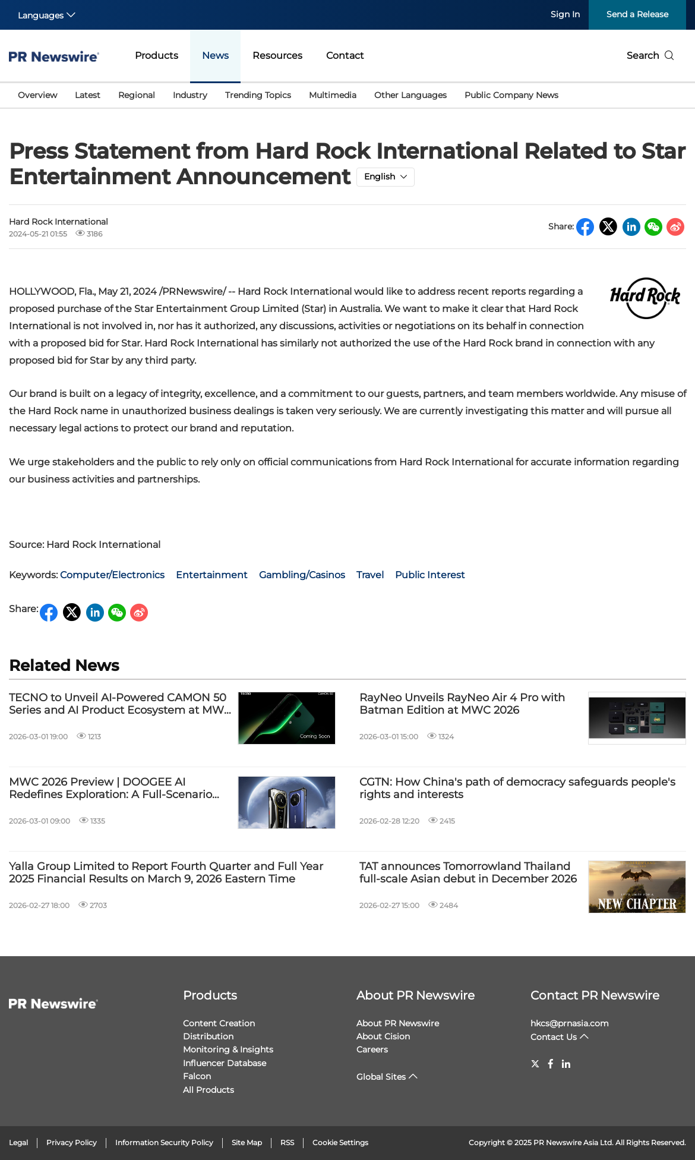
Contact (345, 55)
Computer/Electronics (112, 575)
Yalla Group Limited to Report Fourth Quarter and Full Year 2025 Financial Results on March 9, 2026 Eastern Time (166, 873)
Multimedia (332, 95)
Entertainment (212, 575)
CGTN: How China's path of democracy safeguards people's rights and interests (517, 789)
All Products (208, 1090)
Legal (18, 1142)
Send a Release (637, 14)
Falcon (197, 1076)
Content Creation (219, 1023)
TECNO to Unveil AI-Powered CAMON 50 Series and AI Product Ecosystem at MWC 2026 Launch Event (120, 704)
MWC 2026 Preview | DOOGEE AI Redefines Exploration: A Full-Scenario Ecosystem (110, 789)
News (215, 55)
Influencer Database (224, 1063)
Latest (87, 95)
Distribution (208, 1036)
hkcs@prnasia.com (569, 1023)
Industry (190, 95)
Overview (37, 95)
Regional (136, 95)
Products (156, 55)
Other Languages (410, 95)
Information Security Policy (164, 1142)
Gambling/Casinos (302, 575)
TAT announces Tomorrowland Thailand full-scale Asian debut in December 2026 (468, 873)
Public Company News (511, 95)
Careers (372, 1049)
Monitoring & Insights (228, 1049)
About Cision (383, 1036)
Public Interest (430, 575)
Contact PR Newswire (594, 995)
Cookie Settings (340, 1142)
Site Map (247, 1142)
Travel (370, 575)
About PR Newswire (415, 995)
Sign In (565, 14)
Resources (277, 55)
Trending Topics (258, 95)
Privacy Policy (71, 1142)
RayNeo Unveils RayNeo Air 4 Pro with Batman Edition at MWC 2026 (462, 704)
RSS (287, 1142)
